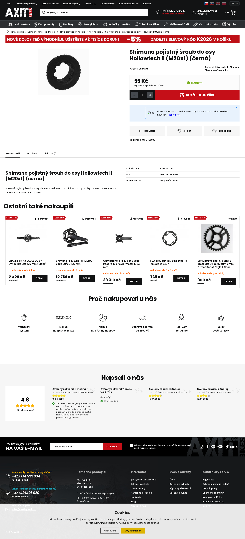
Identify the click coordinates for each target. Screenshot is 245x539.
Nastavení (110, 530)
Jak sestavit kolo (140, 483)
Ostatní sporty (205, 24)
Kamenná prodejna (141, 492)
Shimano (143, 68)
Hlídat (184, 131)
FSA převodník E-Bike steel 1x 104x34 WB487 (168, 262)
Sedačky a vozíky (116, 24)
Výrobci (229, 24)
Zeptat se (221, 131)
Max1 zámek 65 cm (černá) (219, 392)
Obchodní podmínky (27, 3)
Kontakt (147, 3)
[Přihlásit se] (194, 12)
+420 (26, 476)
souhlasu (151, 448)
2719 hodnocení (25, 410)
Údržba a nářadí (176, 24)
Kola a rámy (19, 24)
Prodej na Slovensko (213, 501)
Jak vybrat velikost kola (144, 479)
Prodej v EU (90, 3)
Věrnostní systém (50, 3)
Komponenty (44, 24)
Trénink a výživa (146, 24)
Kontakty (136, 497)
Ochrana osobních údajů (215, 483)
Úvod (172, 479)
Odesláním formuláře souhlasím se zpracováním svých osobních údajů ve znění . (162, 446)
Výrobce (31, 153)
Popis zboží (12, 153)
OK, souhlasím (133, 530)
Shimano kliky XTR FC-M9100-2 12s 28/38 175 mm (75, 262)
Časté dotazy (138, 488)
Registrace (208, 479)
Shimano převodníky (216, 70)
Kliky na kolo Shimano (227, 67)
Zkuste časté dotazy (173, 13)
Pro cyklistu (88, 24)
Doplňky (66, 24)
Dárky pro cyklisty (179, 483)
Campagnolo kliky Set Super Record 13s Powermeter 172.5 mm (121, 264)
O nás (9, 3)
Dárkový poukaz (178, 492)
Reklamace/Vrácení (129, 3)
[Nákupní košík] (233, 12)
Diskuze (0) (50, 153)
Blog (133, 501)
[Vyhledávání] (94, 12)
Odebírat (112, 446)
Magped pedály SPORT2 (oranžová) (78, 392)
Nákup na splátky (71, 3)
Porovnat (147, 131)
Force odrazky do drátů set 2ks (173, 392)
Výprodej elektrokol (180, 488)
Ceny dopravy (108, 3)
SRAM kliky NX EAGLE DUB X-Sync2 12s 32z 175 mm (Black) (28, 262)
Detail (40, 278)
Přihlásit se (202, 13)
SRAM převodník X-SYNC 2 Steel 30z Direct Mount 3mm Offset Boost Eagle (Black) (216, 264)
